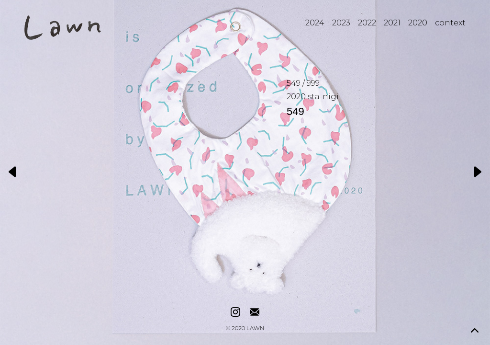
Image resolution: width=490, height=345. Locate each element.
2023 (341, 22)
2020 (417, 22)
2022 (367, 22)
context (450, 22)
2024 (314, 22)
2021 (392, 22)
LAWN (255, 329)
